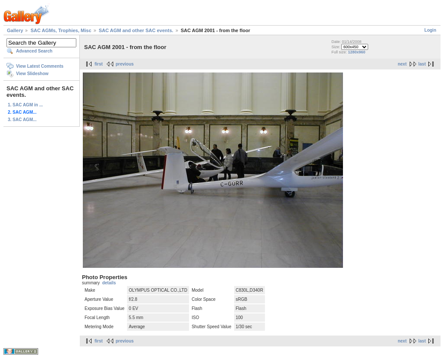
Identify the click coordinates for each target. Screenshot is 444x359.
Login (430, 30)
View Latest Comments (39, 66)
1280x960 (356, 52)
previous (125, 64)
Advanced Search (34, 51)
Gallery (15, 30)
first (99, 64)
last (422, 64)
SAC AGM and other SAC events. (136, 30)
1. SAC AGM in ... (25, 104)
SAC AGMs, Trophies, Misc (60, 30)
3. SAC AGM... (22, 119)
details (109, 282)
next (402, 64)
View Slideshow (32, 73)
